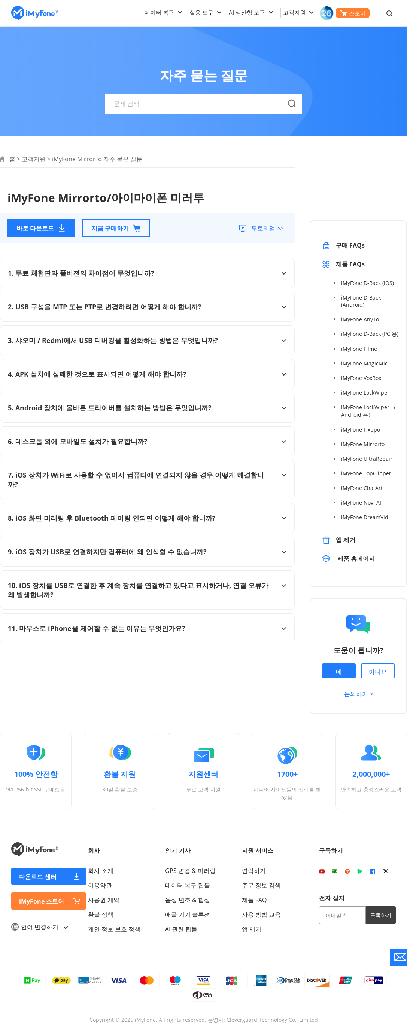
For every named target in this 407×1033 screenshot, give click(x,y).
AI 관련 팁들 (181, 929)
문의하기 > (358, 694)
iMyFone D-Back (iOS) (367, 282)
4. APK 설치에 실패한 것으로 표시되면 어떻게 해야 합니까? (147, 374)
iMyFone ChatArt (362, 487)
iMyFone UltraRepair (366, 458)
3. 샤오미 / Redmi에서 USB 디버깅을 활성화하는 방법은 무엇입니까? (147, 340)
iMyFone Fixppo (360, 429)
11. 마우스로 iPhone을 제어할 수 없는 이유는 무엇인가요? (147, 628)
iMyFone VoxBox (361, 377)
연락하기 (254, 871)
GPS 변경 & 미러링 (190, 871)
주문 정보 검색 (261, 885)
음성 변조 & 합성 (187, 900)
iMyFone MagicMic (364, 363)
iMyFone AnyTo (360, 319)
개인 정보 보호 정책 (114, 929)
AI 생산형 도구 (247, 12)
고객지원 (294, 12)
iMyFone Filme (359, 348)
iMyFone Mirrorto (363, 444)
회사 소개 (100, 871)
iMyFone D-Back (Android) (361, 301)
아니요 (378, 672)
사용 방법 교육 (261, 914)
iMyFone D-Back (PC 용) (369, 333)
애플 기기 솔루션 (187, 914)
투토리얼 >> (266, 228)
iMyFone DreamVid (364, 517)
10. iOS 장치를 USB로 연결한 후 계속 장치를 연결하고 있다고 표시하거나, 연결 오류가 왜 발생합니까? (147, 590)
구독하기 (380, 915)
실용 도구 (201, 12)
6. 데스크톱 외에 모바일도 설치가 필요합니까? (147, 441)
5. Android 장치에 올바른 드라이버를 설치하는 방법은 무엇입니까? (147, 407)
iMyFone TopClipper (366, 473)
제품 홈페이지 (356, 558)
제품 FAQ (254, 900)
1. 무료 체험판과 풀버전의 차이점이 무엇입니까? (147, 273)
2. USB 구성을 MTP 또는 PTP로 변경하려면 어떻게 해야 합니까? (147, 306)
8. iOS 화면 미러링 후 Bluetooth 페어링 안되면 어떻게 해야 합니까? (147, 518)
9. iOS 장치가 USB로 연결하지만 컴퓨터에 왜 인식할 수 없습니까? (147, 551)
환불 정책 (100, 914)
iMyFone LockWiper (365, 392)
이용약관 (100, 885)
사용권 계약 (103, 900)
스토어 (353, 13)
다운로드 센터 (38, 877)
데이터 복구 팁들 (187, 885)
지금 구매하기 (116, 228)
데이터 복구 (159, 12)
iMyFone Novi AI (361, 502)
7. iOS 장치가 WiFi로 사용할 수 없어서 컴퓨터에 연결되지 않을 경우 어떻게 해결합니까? (147, 479)
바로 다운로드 (41, 228)
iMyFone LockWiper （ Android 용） (368, 411)
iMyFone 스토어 (41, 901)
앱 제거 (345, 540)
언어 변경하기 (39, 927)
